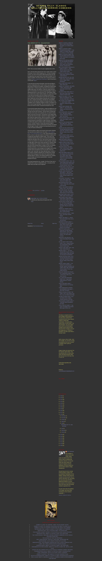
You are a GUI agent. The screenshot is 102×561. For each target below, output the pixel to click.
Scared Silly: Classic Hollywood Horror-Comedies (51, 7)
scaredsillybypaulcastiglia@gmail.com (66, 371)
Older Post (54, 223)
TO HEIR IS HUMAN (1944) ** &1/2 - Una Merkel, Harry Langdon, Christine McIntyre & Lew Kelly (66, 298)
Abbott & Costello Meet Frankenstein (39, 79)
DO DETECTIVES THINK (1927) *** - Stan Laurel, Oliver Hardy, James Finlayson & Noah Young (66, 93)
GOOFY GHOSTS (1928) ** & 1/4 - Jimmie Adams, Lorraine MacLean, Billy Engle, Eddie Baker (66, 136)
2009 (61, 445)
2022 (61, 403)
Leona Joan (33, 198)
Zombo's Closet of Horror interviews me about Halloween (52, 527)
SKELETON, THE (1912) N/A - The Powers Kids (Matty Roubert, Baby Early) (66, 239)
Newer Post (30, 223)
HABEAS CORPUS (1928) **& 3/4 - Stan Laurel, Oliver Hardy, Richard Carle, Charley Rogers (66, 144)
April (62, 428)
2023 (61, 401)
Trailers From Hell (52, 536)
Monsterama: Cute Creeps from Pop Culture (52, 540)
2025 (61, 397)
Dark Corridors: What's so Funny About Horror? (52, 552)
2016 (61, 414)
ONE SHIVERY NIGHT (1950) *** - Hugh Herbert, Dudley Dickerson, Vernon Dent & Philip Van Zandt (66, 199)
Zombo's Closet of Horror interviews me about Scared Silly (52, 526)
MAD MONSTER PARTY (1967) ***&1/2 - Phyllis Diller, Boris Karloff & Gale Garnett (66, 184)
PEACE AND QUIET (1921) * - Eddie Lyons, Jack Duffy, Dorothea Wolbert (66, 214)
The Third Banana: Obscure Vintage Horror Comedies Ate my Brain (52, 535)
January (63, 432)
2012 (61, 439)
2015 (61, 434)
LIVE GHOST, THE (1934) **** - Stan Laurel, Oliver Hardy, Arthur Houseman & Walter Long (66, 180)
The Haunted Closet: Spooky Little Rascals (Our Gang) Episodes (52, 532)
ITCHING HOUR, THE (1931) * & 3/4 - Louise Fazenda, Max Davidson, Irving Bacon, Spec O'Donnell (66, 168)
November (63, 417)
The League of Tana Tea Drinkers (52, 538)
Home (42, 223)
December (63, 415)
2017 (61, 412)
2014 (61, 436)
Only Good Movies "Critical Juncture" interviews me (52, 539)
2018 (61, 410)
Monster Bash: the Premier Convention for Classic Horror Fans (52, 542)
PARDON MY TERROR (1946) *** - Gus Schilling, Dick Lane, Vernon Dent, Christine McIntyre (66, 210)
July (62, 423)
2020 (61, 406)
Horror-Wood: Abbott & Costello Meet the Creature (52, 545)
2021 (61, 405)
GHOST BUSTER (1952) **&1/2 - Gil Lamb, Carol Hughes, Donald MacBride (66, 119)
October (63, 419)
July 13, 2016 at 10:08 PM (42, 198)
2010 (61, 443)
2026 (61, 395)
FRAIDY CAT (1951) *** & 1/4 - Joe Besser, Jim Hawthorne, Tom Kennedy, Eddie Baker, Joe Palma (66, 98)
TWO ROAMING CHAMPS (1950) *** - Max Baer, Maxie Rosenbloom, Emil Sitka (66, 302)
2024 (61, 399)
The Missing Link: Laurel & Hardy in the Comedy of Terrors (52, 529)
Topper (35, 80)
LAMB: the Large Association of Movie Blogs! (52, 543)
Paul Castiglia (70, 451)
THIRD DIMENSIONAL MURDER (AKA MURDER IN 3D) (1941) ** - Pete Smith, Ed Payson (66, 289)
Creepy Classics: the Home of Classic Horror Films (52, 554)
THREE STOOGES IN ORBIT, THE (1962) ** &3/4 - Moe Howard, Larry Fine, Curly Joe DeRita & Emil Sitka (66, 293)
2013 (61, 438)
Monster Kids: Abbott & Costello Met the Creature (52, 533)
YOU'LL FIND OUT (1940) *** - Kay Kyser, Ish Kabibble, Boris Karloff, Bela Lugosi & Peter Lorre (66, 307)
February (63, 430)
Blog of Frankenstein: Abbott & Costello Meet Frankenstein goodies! (52, 555)
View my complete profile (65, 495)
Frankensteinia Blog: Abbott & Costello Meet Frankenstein (52, 551)
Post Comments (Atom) (38, 226)
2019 (61, 408)
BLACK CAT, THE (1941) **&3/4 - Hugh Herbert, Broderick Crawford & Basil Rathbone (66, 74)
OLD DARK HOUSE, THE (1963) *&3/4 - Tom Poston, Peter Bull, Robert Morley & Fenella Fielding (66, 191)
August (62, 421)
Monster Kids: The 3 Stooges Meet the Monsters (52, 530)
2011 (61, 441)
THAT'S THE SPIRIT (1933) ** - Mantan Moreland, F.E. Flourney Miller (66, 285)
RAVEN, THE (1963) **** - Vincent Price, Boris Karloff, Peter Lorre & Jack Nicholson (66, 219)
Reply (32, 201)
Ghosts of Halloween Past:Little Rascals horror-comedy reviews (52, 549)
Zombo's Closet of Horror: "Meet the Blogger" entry (52, 524)
